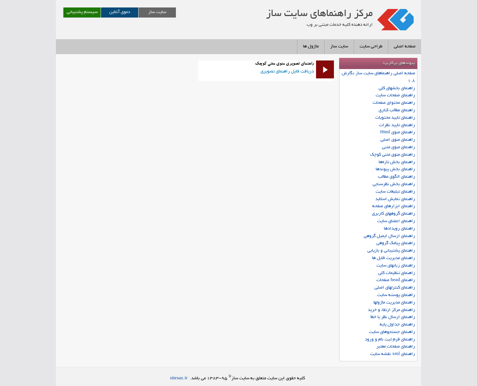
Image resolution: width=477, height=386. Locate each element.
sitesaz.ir (178, 378)
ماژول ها (311, 46)
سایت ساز (157, 12)
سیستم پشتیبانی (82, 12)
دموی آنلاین (119, 12)
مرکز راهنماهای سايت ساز (319, 14)
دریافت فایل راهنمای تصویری (287, 71)
